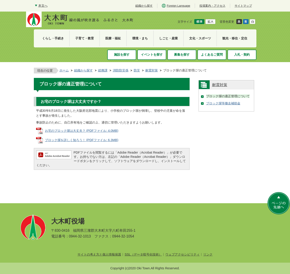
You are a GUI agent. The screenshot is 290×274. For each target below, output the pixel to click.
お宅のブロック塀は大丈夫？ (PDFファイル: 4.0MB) (81, 130)
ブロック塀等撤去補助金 (223, 103)
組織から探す (83, 70)
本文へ (43, 5)
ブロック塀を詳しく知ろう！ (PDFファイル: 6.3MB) (81, 140)
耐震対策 (151, 70)
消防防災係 (120, 70)
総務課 (102, 70)
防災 (137, 70)
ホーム (64, 70)
